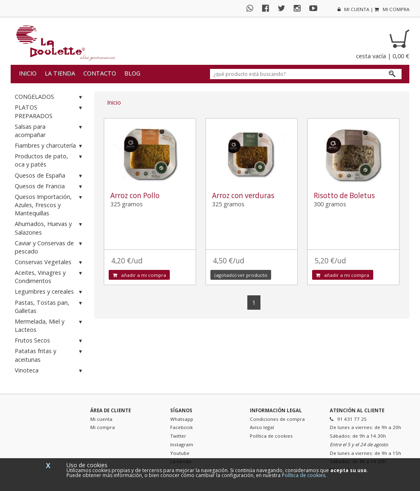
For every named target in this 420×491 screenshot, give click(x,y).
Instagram (181, 444)
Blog (132, 73)
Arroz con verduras (243, 195)
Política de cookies (271, 436)
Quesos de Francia (50, 186)
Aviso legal (262, 427)
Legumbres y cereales (50, 292)
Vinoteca (50, 370)
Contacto (99, 73)
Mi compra (102, 427)
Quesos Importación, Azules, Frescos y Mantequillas (50, 205)
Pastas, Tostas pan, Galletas (50, 307)
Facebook (181, 427)
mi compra (391, 9)
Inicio (28, 73)
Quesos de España (50, 175)
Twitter (178, 436)
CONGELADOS (50, 97)
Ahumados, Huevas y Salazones (50, 228)
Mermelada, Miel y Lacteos (50, 325)
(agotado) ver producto (241, 275)
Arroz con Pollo (135, 195)
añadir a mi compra (139, 275)
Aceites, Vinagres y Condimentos (50, 277)
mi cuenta (353, 9)
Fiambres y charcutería (50, 146)
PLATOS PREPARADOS (50, 111)
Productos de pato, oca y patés (50, 160)
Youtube (179, 453)
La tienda (60, 73)
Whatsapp (181, 419)
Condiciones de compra (277, 419)
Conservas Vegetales (50, 262)
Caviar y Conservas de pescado (50, 247)
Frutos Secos (50, 340)
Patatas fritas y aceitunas (50, 355)
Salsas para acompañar (50, 131)
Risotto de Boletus (344, 195)
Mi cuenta (101, 419)
